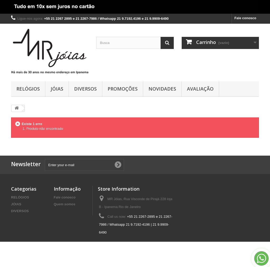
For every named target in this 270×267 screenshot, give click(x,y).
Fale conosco (245, 18)
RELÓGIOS (28, 89)
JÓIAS (57, 89)
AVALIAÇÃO (200, 89)
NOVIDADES (162, 89)
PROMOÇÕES (123, 89)
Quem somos (64, 204)
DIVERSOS (85, 89)
